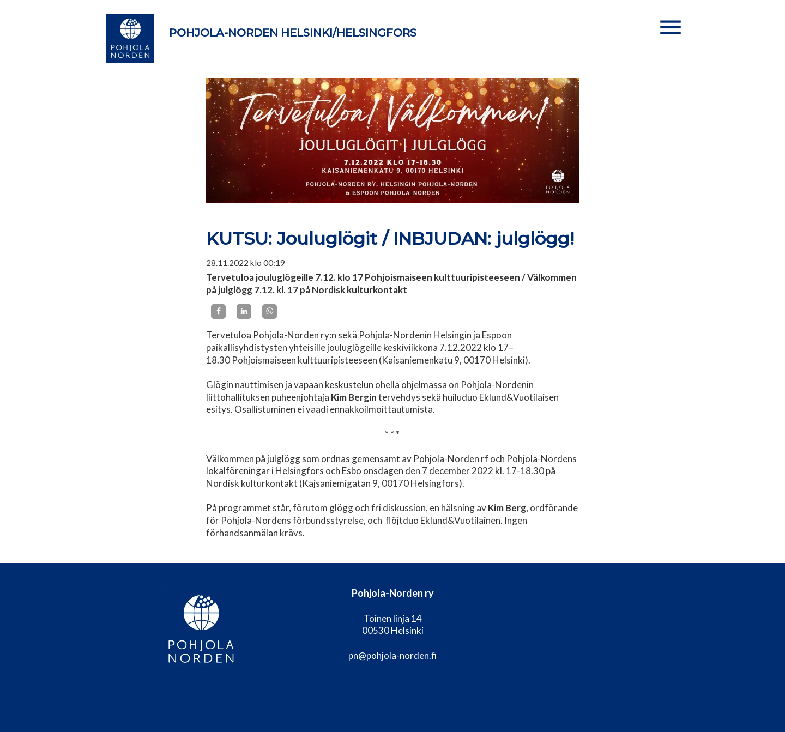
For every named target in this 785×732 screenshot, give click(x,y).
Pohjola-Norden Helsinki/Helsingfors (292, 32)
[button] (670, 27)
